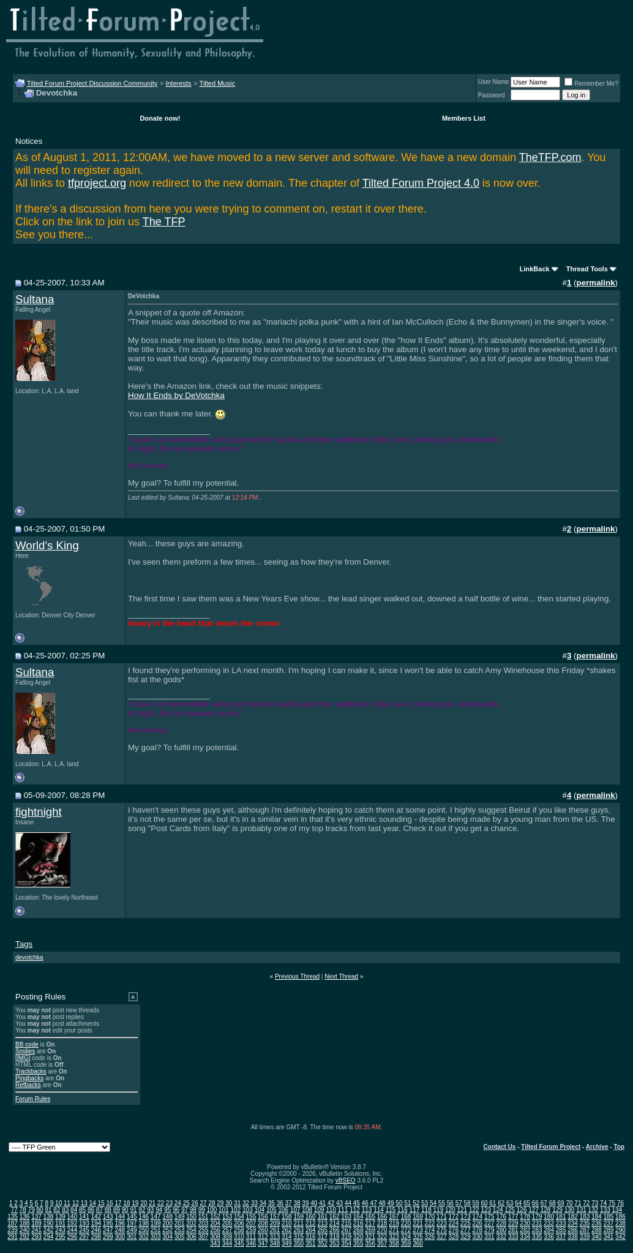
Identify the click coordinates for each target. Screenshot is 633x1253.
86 (91, 1209)
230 (525, 1223)
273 (418, 1230)
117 (415, 1209)
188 (25, 1223)
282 (525, 1230)
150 (191, 1216)
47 (373, 1203)
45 (356, 1203)
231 (537, 1223)
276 (454, 1230)
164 (358, 1216)
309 (227, 1236)
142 (96, 1216)
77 (14, 1209)
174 (477, 1216)
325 (418, 1236)
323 (394, 1236)
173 (465, 1216)
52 (416, 1203)
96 (176, 1209)
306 (191, 1236)
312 (263, 1236)
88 (108, 1209)
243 (60, 1230)
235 (585, 1223)
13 (84, 1203)
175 (489, 1216)
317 (322, 1236)
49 (390, 1203)
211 (298, 1223)
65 (526, 1203)
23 (169, 1203)
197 (132, 1223)
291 (12, 1236)
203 (203, 1223)
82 (56, 1209)
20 (143, 1203)
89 (116, 1209)
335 (537, 1236)
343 (215, 1243)
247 (108, 1230)
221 (418, 1223)
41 (322, 1203)
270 (382, 1230)
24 (177, 1203)
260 (263, 1230)
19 (135, 1203)
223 (441, 1223)
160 (310, 1216)
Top (618, 1146)
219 (394, 1223)
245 (84, 1230)
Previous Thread (297, 976)
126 (522, 1209)
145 (132, 1216)
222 (430, 1223)
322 (382, 1236)
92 (141, 1209)
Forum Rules (32, 1099)
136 (25, 1216)
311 (251, 1236)
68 (552, 1203)
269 (370, 1230)
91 (133, 1209)
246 (96, 1230)
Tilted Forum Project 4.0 (420, 183)
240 (25, 1230)
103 (247, 1209)
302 (143, 1236)
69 (561, 1203)
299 (108, 1236)
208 (263, 1223)
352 (322, 1243)
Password (491, 95)
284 (549, 1230)
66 (535, 1203)
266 (334, 1230)
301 (132, 1236)
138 (48, 1216)
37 (288, 1203)
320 (358, 1236)
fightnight (38, 811)
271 (394, 1230)
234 (572, 1223)
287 (585, 1230)
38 (296, 1203)
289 (609, 1230)
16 (110, 1203)
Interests (178, 83)
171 (441, 1216)
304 (167, 1236)
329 (465, 1236)
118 (426, 1209)
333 (513, 1236)
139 (60, 1216)
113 (367, 1209)
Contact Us (500, 1146)
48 (382, 1203)
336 (549, 1236)
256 (215, 1230)
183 (585, 1216)
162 (334, 1216)
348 (275, 1243)
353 (334, 1243)
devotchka (29, 957)
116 (402, 1209)
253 (179, 1230)
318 (334, 1236)
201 (179, 1223)
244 (72, 1230)
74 (603, 1203)
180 (549, 1216)
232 (549, 1223)
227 (489, 1223)
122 (474, 1209)
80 (39, 1209)
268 (358, 1230)
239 (12, 1230)
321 (370, 1236)
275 (441, 1230)
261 (275, 1230)
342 (620, 1236)
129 (557, 1209)
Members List (463, 118)
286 (572, 1230)
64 (518, 1203)
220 (406, 1223)
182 (572, 1216)
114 (378, 1209)
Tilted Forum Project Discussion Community (92, 83)
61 (492, 1203)
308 (215, 1236)
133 (605, 1209)
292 (25, 1236)
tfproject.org (97, 183)
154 (239, 1216)
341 (609, 1236)
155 (251, 1216)
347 (263, 1243)
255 (203, 1230)
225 (465, 1223)
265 (322, 1230)
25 (186, 1203)
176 (501, 1216)
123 (486, 1209)
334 (525, 1236)
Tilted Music (217, 83)
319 (346, 1236)
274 (430, 1230)
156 (263, 1216)
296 (72, 1236)
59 (475, 1203)
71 (577, 1203)
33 (254, 1203)
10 (58, 1203)
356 (370, 1243)
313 (275, 1236)
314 (287, 1236)
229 (513, 1223)
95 (167, 1209)
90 (125, 1209)
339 (585, 1236)
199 (156, 1223)
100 (212, 1209)
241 (36, 1230)
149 (179, 1216)
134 (617, 1209)
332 (501, 1236)
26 (195, 1203)
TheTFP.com (550, 157)
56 (450, 1203)
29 (220, 1203)
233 (561, 1223)
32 (245, 1203)
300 (119, 1236)
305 (179, 1236)
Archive (597, 1146)
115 (391, 1209)
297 (84, 1236)
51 (407, 1203)
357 (382, 1243)
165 (370, 1216)
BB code (27, 1044)
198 (143, 1223)
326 (430, 1236)
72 (586, 1203)
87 (99, 1209)
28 (211, 1203)
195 (108, 1223)
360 (418, 1243)
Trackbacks (31, 1071)
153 (227, 1216)
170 (430, 1216)
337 (561, 1236)
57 (458, 1203)
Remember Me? (591, 83)
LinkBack (535, 269)
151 (203, 1216)
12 (75, 1203)
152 (215, 1216)
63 (509, 1203)
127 (533, 1209)
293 (36, 1236)
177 (513, 1216)
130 (569, 1209)
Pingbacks (29, 1078)
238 (620, 1223)
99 (201, 1209)
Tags (23, 944)
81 (48, 1209)
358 (394, 1243)
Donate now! (160, 118)
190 (48, 1223)
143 (108, 1216)
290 (620, 1230)
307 (203, 1236)
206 (239, 1223)
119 (438, 1209)
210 (287, 1223)
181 (561, 1216)
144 (119, 1216)
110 (331, 1209)
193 (84, 1223)
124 (498, 1209)
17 (117, 1203)
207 (251, 1223)
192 (72, 1223)
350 (298, 1243)
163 (346, 1216)
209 (275, 1223)
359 (406, 1243)
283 (537, 1230)
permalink (596, 282)
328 (454, 1236)
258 (239, 1230)
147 (156, 1216)
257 (227, 1230)
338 (572, 1236)
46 (365, 1203)
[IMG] (22, 1058)
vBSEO (345, 1180)
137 (36, 1216)
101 (224, 1209)
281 (513, 1230)
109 (319, 1209)
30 (228, 1203)
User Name (493, 81)
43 (339, 1203)
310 (239, 1236)
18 (126, 1203)
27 (203, 1203)
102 (236, 1209)
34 (263, 1203)
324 (406, 1236)
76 (620, 1203)
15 (101, 1203)
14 (92, 1203)
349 (287, 1243)
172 (454, 1216)
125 (509, 1209)
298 (96, 1236)
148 (167, 1216)
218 (382, 1223)
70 (569, 1203)
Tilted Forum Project (550, 1146)
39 (305, 1203)
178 (525, 1216)
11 (67, 1203)
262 (287, 1230)
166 (382, 1216)
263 (298, 1230)
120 (450, 1209)
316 (310, 1236)
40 (313, 1203)
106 (283, 1209)
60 (484, 1203)
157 (275, 1216)
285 (561, 1230)
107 (295, 1209)
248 (119, 1230)
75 (612, 1203)
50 (398, 1203)
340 (596, 1236)
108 (307, 1209)
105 (271, 1209)
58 (467, 1203)
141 (84, 1216)
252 (167, 1230)
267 (346, 1230)
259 (251, 1230)
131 (581, 1209)
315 (298, 1236)
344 (227, 1243)
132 (593, 1209)
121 (462, 1209)
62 (501, 1203)
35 (271, 1203)
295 (60, 1236)
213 (322, 1223)
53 (424, 1203)
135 (12, 1216)
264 (310, 1230)
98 (193, 1209)
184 (596, 1216)
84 (73, 1209)
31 (237, 1203)
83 (65, 1209)
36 (280, 1203)
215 (346, 1223)
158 (287, 1216)
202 (191, 1223)
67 (544, 1203)
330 (477, 1236)
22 (160, 1203)
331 (489, 1236)
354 (346, 1243)
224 (454, 1223)
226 (477, 1223)
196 (119, 1223)
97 (184, 1209)
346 (251, 1243)
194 (96, 1223)
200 (167, 1223)
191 (60, 1223)
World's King (47, 545)
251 (156, 1230)
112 (355, 1209)
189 (36, 1223)
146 (143, 1216)
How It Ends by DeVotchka (176, 395)
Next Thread (341, 976)
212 (310, 1223)
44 (348, 1203)
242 (48, 1230)
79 (31, 1209)
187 (12, 1223)
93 (150, 1209)
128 (546, 1209)
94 (158, 1209)
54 (433, 1203)
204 (215, 1223)
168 (406, 1216)
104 (259, 1209)
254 (191, 1230)
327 (441, 1236)
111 (343, 1209)
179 (537, 1216)
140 (72, 1216)
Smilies (25, 1051)
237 (609, 1223)
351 (310, 1243)
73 (594, 1203)
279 (489, 1230)
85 (82, 1209)
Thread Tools (587, 269)
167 (394, 1216)
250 (143, 1230)
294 (48, 1236)
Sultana (34, 299)
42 (331, 1203)
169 (418, 1216)
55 (441, 1203)
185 (609, 1216)
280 (501, 1230)
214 (334, 1223)
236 (596, 1223)
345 (239, 1243)
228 (501, 1223)
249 (132, 1230)
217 (370, 1223)
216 (358, 1223)
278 (477, 1230)
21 (152, 1203)
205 (227, 1223)
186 (620, 1216)
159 (298, 1216)
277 (465, 1230)
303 (156, 1236)
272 (406, 1230)
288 (596, 1230)
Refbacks (28, 1085)
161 (322, 1216)
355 (358, 1243)
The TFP (164, 222)
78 (23, 1209)
